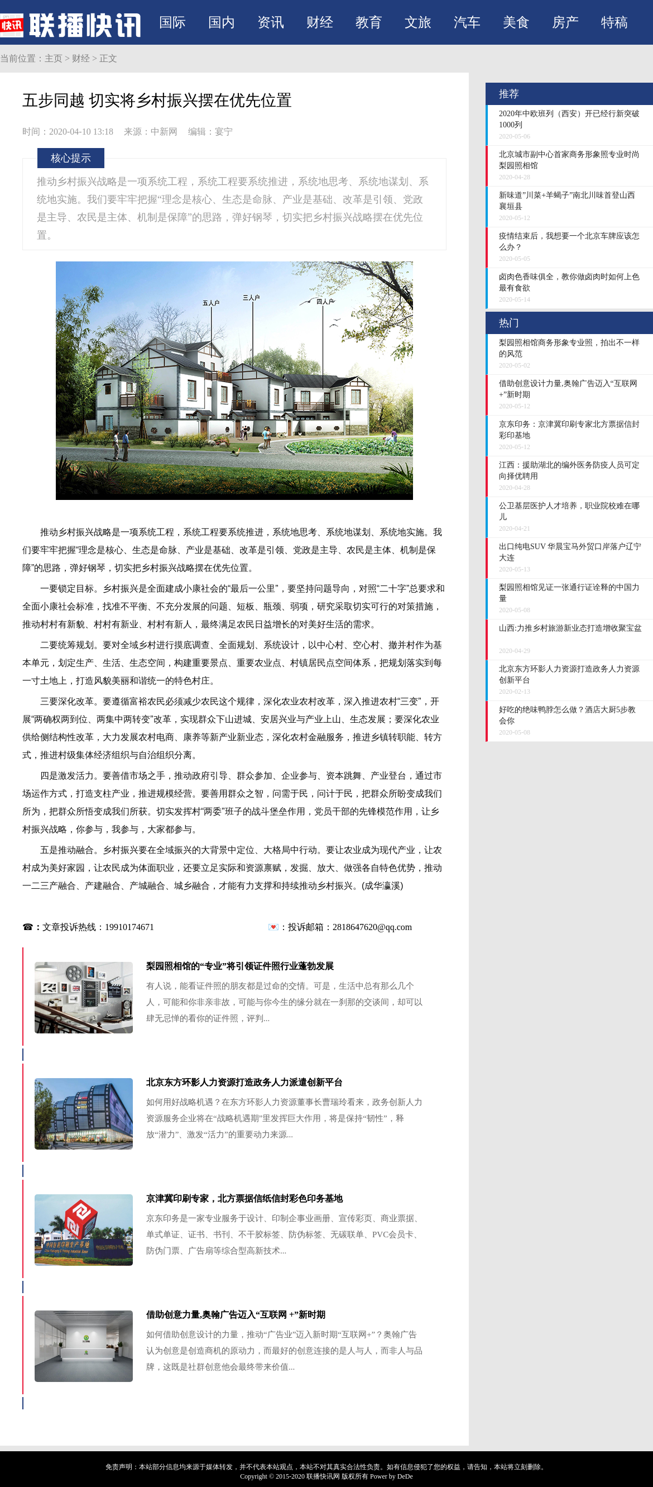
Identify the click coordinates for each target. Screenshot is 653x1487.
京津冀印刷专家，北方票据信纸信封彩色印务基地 (244, 1198)
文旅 (418, 22)
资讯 (270, 22)
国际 (172, 22)
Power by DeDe (391, 1476)
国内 (221, 22)
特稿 (614, 22)
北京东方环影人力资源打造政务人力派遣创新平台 (244, 1082)
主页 (54, 58)
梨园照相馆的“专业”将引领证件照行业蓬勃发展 (240, 966)
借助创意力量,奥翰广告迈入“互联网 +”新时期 (235, 1314)
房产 (565, 22)
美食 (516, 22)
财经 (319, 22)
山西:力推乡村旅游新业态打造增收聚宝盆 (570, 628)
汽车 (467, 22)
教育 (369, 22)
